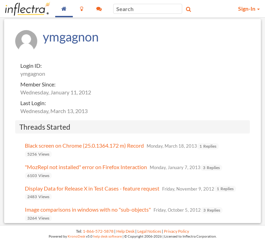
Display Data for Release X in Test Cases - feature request (92, 188)
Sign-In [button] (249, 8)
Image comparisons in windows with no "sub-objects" (88, 209)
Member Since (37, 84)
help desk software (107, 236)
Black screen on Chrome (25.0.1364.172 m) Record (84, 145)
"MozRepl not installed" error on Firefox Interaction (86, 167)
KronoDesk (76, 236)
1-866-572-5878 (98, 231)
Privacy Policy (176, 231)
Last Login (32, 103)
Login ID (30, 65)
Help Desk (125, 231)
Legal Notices (149, 231)
